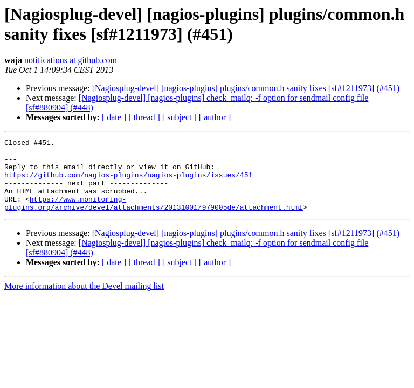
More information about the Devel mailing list (84, 300)
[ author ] (215, 117)
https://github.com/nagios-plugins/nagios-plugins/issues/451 (128, 183)
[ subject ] (179, 117)
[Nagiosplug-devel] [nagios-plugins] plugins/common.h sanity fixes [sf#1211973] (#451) (245, 88)
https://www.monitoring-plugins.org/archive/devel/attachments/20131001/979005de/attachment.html (153, 216)
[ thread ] (144, 117)
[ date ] (114, 117)
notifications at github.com (70, 60)
